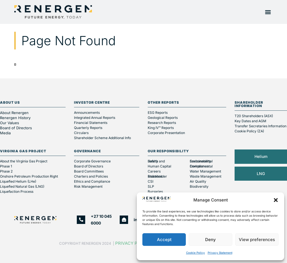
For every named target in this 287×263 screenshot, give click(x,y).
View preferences (257, 239)
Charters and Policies (91, 176)
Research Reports (162, 123)
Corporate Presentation (166, 133)
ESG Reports (158, 112)
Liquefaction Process (16, 191)
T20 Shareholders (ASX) (254, 116)
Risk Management (88, 186)
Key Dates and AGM (250, 121)
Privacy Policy (132, 243)
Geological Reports (163, 117)
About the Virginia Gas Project (23, 161)
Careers (154, 171)
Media (5, 133)
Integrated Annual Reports (94, 117)
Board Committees (89, 171)
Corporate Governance (92, 161)
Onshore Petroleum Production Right (29, 176)
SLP (151, 186)
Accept (164, 239)
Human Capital (159, 166)
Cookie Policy (195, 252)
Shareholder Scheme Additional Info (102, 138)
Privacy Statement (220, 252)
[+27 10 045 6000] (81, 220)
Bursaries (155, 191)
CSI (150, 181)
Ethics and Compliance (92, 181)
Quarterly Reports (88, 128)
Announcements (87, 112)
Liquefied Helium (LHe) (18, 181)
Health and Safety (156, 161)
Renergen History (15, 117)
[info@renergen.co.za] (124, 220)
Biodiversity (199, 186)
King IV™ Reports (161, 128)
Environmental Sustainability (201, 161)
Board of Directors (16, 128)
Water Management (205, 171)
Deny (210, 239)
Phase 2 (6, 171)
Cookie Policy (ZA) (249, 131)
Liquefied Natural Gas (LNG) (22, 186)
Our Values (9, 123)
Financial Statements (90, 123)
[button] (276, 200)
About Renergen (14, 112)
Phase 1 (6, 166)
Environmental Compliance (201, 166)
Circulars (81, 133)
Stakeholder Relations (157, 176)
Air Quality (198, 181)
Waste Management (205, 176)
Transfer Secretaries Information (260, 126)
